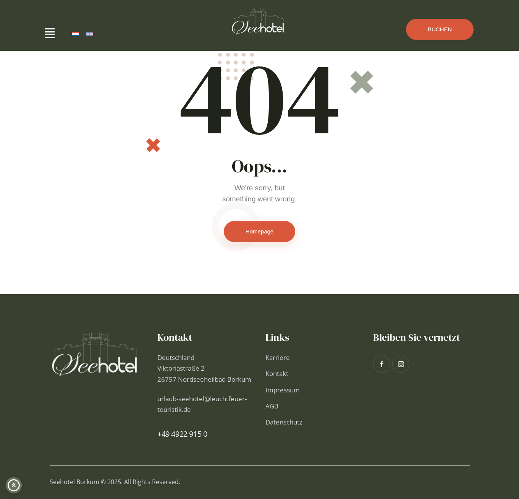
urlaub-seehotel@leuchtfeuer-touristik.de (202, 404)
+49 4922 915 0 (182, 434)
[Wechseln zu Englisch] (89, 34)
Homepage (259, 231)
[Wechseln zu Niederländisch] (75, 34)
